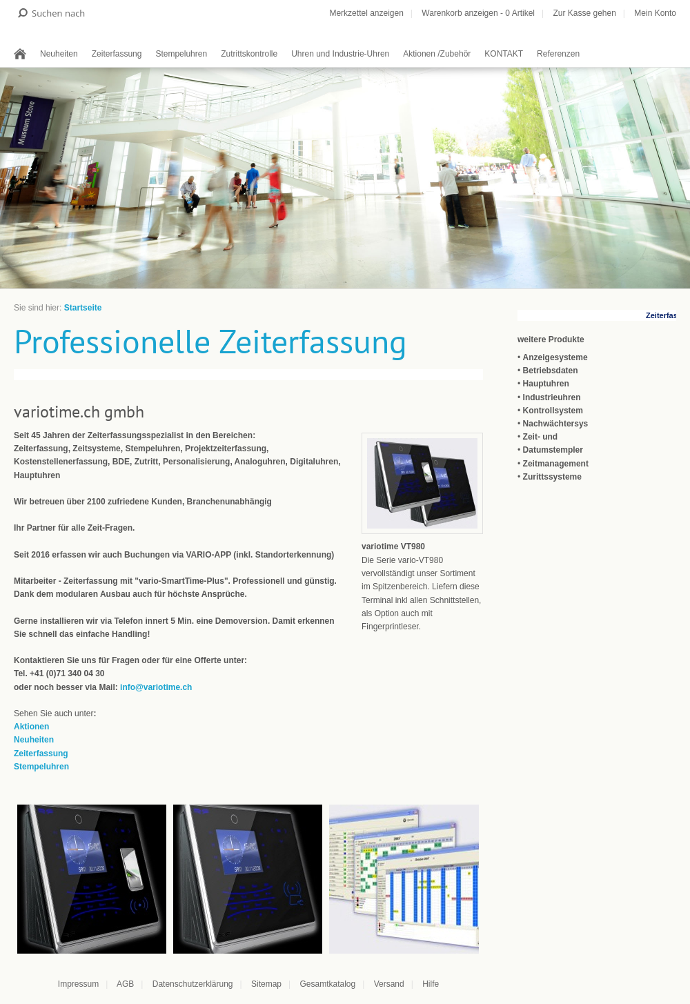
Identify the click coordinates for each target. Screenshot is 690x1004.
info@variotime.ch (156, 687)
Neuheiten (59, 54)
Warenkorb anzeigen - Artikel (478, 13)
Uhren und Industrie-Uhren (340, 54)
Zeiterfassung (117, 54)
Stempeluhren (181, 54)
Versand (389, 984)
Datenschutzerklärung (192, 984)
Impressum (78, 984)
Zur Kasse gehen (584, 13)
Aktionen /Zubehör (437, 54)
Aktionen (31, 726)
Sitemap (266, 984)
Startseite (83, 308)
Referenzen (558, 54)
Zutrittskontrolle (249, 54)
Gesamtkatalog (327, 984)
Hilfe (430, 984)
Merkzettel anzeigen (366, 13)
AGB (125, 984)
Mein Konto (655, 13)
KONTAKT (503, 54)
